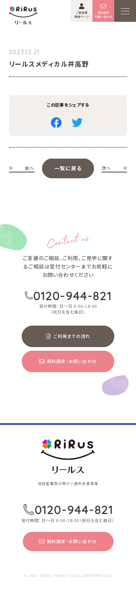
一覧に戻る (68, 168)
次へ (114, 168)
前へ (21, 168)
